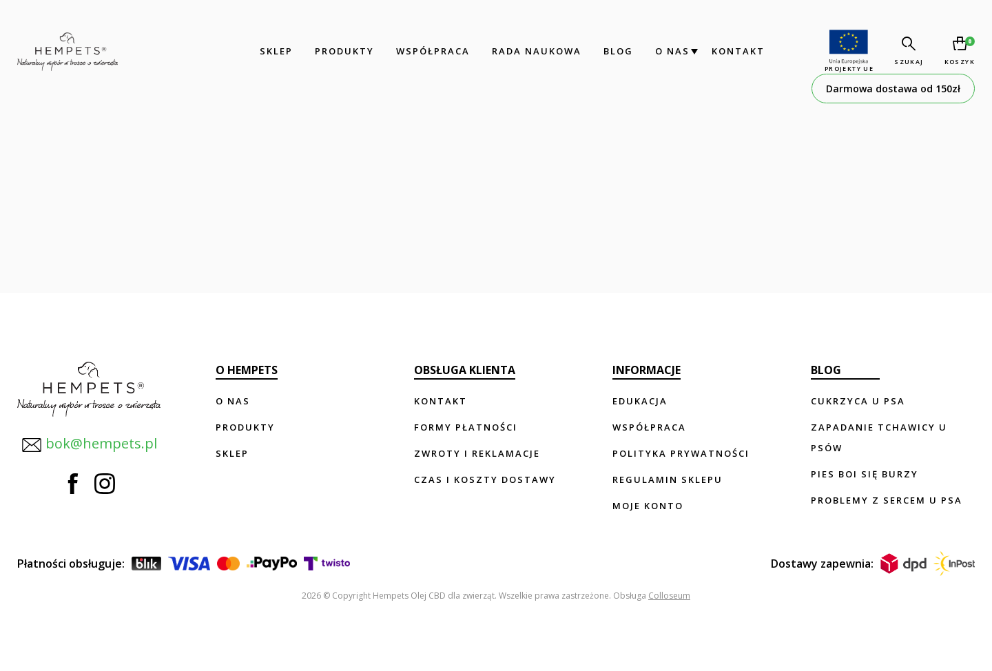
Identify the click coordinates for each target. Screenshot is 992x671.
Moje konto (647, 505)
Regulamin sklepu (667, 479)
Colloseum (669, 595)
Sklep (276, 51)
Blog (618, 51)
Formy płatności (465, 427)
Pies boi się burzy (864, 474)
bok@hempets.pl (89, 444)
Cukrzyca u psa (858, 401)
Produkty (344, 51)
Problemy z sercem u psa (886, 500)
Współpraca (433, 51)
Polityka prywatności (681, 453)
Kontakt (738, 51)
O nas (672, 51)
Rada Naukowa (536, 51)
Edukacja (640, 401)
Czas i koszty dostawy (485, 479)
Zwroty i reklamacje (477, 453)
